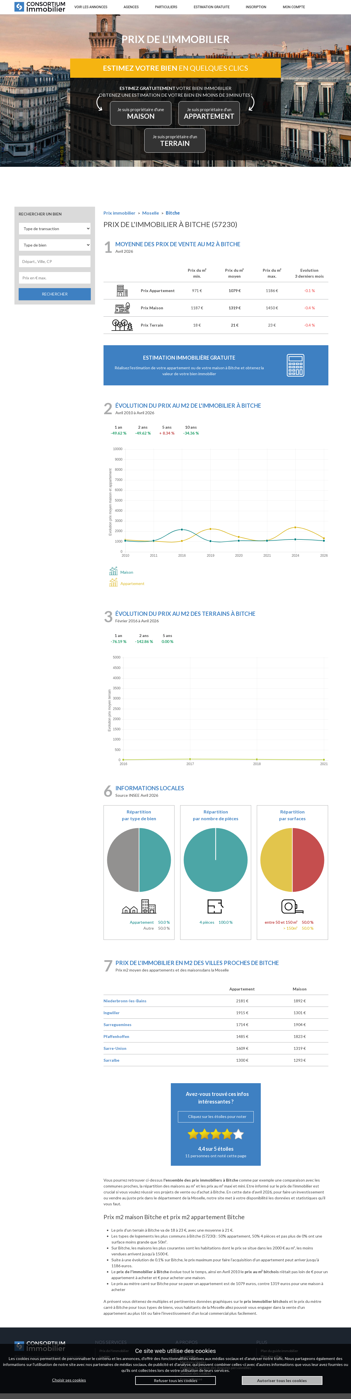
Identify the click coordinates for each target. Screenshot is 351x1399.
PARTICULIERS (166, 7)
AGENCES (131, 7)
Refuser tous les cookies (175, 1380)
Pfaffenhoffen (116, 1042)
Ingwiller (112, 1018)
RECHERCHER (55, 299)
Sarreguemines (118, 1030)
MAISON (174, 117)
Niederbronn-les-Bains (125, 1006)
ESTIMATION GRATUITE (212, 7)
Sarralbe (111, 1066)
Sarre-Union (115, 1054)
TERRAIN (203, 145)
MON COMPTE (294, 7)
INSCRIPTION (256, 7)
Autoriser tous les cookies (282, 1380)
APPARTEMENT (150, 145)
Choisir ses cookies (69, 1380)
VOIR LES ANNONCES (90, 7)
